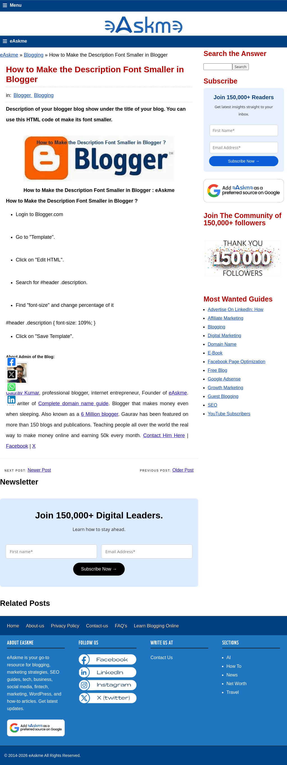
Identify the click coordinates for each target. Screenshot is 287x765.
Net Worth (236, 683)
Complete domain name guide (73, 403)
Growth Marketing (225, 387)
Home (13, 625)
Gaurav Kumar (22, 393)
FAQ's (121, 625)
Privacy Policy (65, 625)
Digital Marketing (224, 335)
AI (228, 657)
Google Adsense (224, 379)
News (232, 675)
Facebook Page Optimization (236, 361)
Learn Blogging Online (156, 625)
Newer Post (39, 470)
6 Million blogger (99, 414)
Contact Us (162, 657)
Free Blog (217, 370)
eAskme (9, 55)
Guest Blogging (223, 396)
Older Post (183, 470)
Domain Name (222, 344)
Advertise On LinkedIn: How (235, 309)
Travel (232, 692)
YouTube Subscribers (229, 413)
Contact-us (97, 625)
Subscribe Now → (99, 569)
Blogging (33, 55)
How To (233, 666)
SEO (212, 405)
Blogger (22, 95)
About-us (35, 625)
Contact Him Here (164, 435)
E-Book (215, 353)
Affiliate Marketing (225, 318)
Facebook (17, 446)
